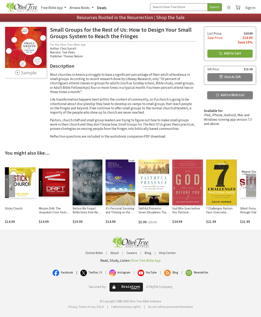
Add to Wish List (230, 95)
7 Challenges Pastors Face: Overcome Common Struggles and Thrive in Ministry (221, 214)
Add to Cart (230, 53)
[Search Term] (179, 7)
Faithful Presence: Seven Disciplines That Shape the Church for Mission (152, 214)
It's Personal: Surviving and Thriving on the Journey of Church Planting (120, 214)
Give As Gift (230, 77)
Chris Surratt (68, 49)
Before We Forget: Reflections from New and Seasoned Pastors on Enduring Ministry (87, 214)
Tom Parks (68, 52)
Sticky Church (13, 208)
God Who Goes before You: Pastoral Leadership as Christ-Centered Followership (186, 214)
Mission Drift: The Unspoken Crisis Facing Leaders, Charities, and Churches (53, 214)
